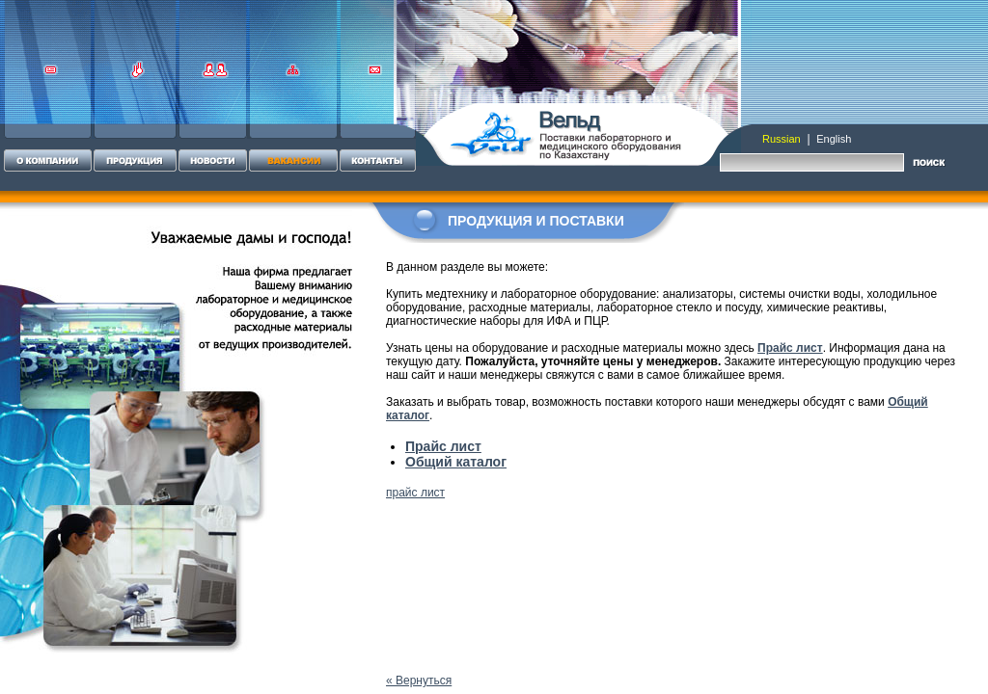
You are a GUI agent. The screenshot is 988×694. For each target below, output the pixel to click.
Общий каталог (456, 461)
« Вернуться (419, 680)
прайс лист (415, 492)
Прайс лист (790, 348)
